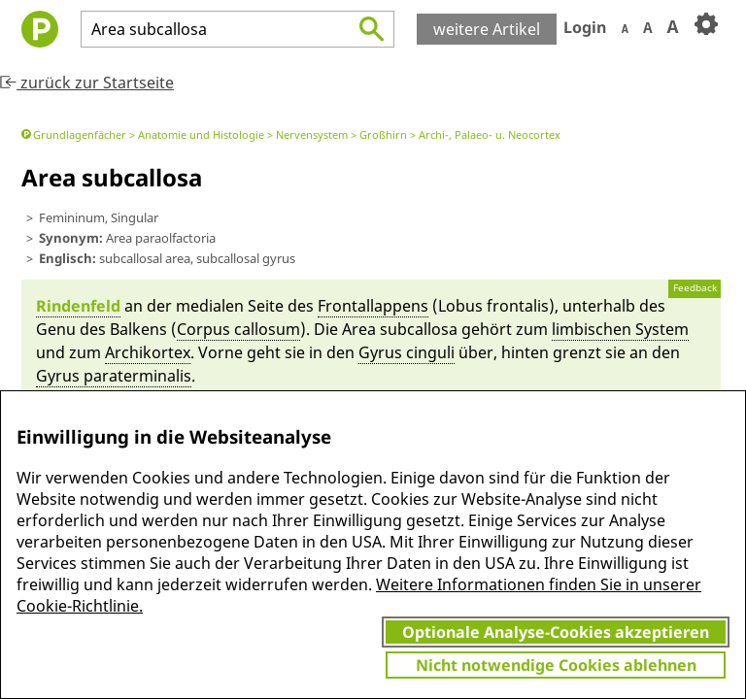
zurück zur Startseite (87, 82)
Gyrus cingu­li (406, 352)
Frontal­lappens (373, 305)
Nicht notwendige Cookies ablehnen (556, 665)
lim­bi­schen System (620, 329)
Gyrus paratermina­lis (113, 375)
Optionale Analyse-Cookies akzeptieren (555, 632)
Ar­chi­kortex (147, 352)
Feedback (695, 288)
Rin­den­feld (78, 305)
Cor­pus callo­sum (238, 329)
